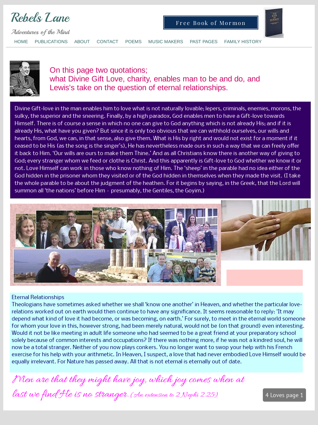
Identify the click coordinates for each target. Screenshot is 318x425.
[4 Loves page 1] (284, 395)
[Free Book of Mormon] (211, 22)
